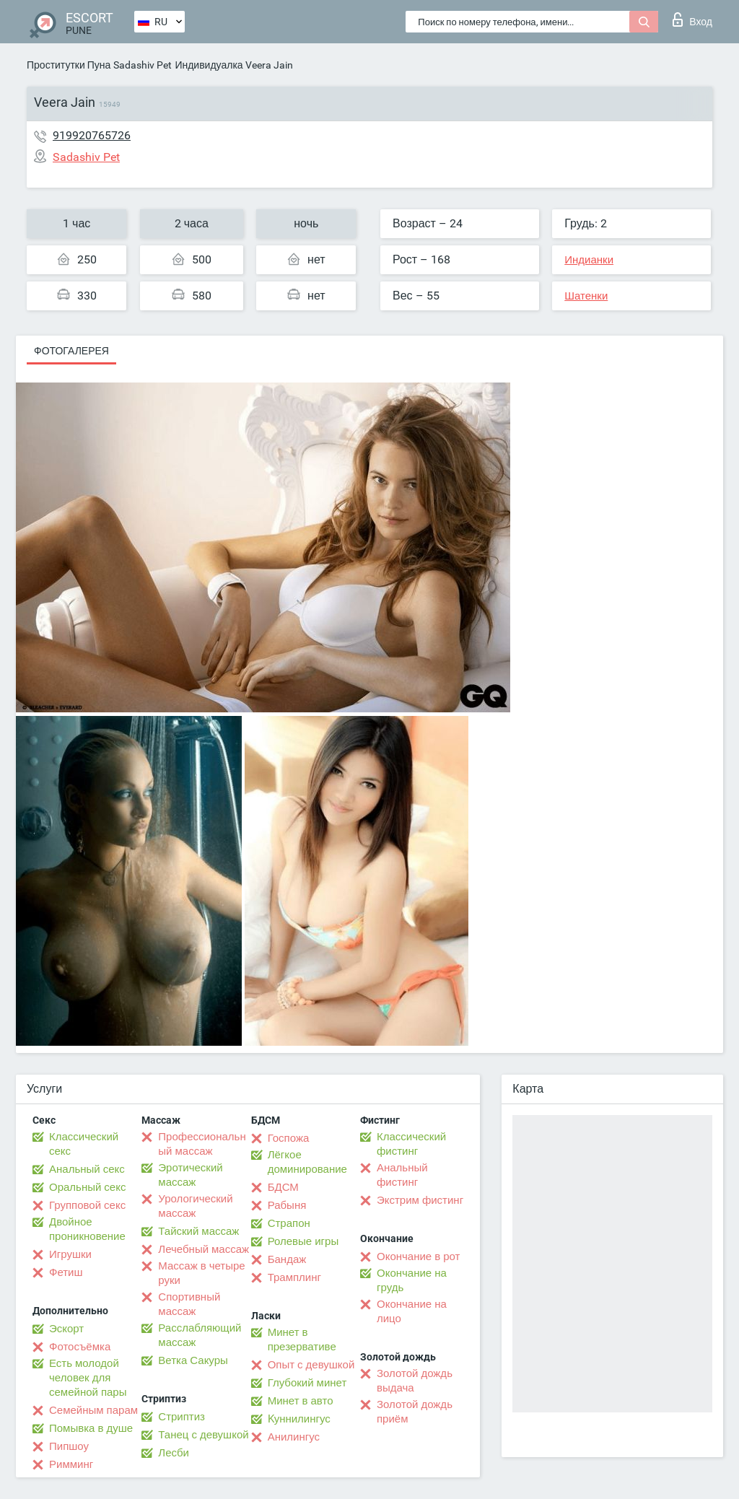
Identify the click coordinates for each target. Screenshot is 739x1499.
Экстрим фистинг (420, 1200)
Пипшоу (69, 1446)
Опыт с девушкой (311, 1364)
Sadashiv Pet (142, 65)
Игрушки (70, 1254)
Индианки (588, 259)
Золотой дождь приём (414, 1411)
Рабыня (287, 1205)
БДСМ (283, 1187)
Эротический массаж (190, 1175)
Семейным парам (93, 1410)
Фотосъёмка (79, 1346)
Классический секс (83, 1144)
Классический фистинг (411, 1144)
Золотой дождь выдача (414, 1380)
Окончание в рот (418, 1256)
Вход (692, 19)
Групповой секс (87, 1205)
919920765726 (92, 135)
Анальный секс (87, 1169)
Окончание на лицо (412, 1311)
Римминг (71, 1464)
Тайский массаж (198, 1231)
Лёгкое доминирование (307, 1162)
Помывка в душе (91, 1428)
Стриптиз (181, 1416)
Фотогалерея (71, 351)
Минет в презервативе (302, 1339)
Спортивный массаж (189, 1304)
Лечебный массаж (203, 1249)
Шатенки (586, 295)
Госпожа (289, 1138)
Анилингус (294, 1436)
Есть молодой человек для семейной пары (87, 1378)
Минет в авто (300, 1400)
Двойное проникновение (87, 1229)
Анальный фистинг (402, 1175)
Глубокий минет (307, 1382)
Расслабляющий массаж (199, 1335)
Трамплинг (294, 1277)
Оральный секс (87, 1187)
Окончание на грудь (412, 1280)
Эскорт (66, 1328)
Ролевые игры (303, 1241)
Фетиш (66, 1272)
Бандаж (287, 1259)
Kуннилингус (299, 1418)
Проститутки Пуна (68, 65)
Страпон (289, 1223)
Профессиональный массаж (201, 1144)
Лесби (173, 1452)
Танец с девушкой (203, 1434)
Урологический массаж (195, 1206)
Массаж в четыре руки (201, 1273)
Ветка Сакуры (192, 1360)
